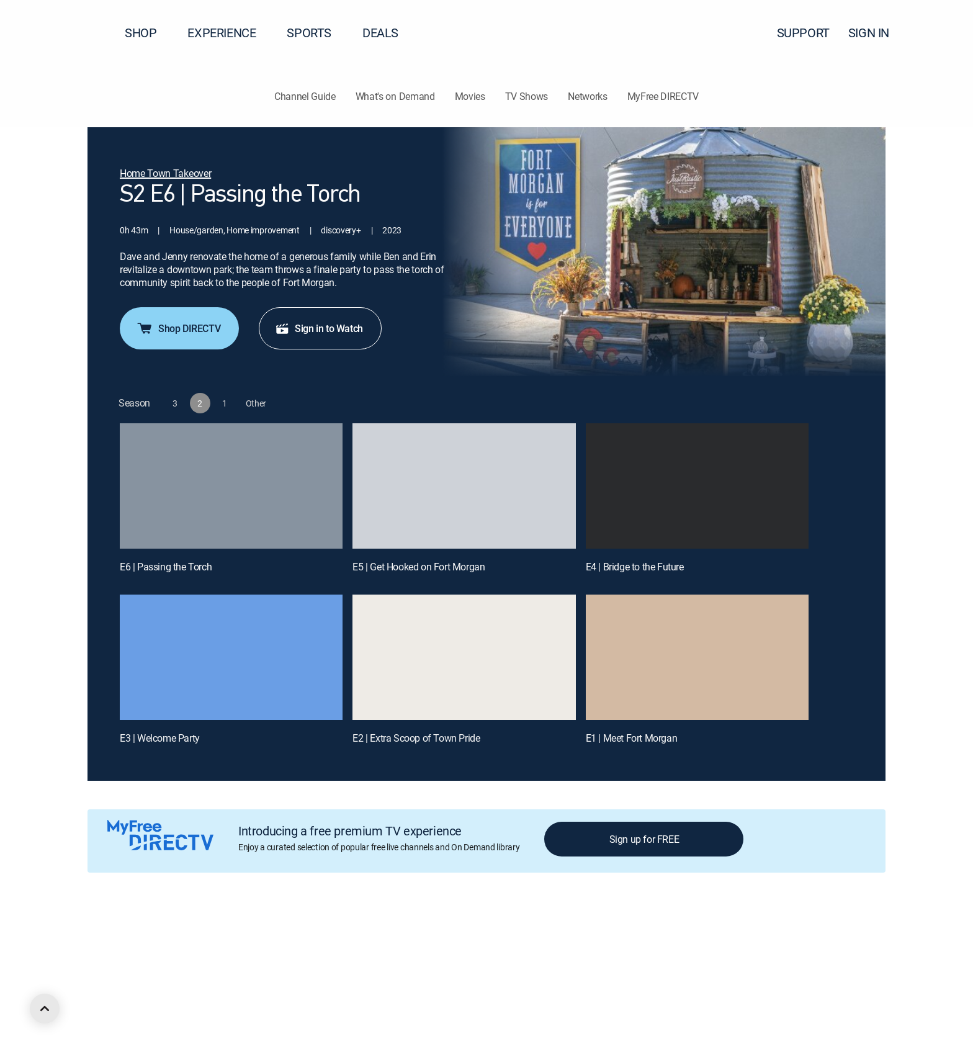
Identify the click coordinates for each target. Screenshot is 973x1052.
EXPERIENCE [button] (229, 32)
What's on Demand (395, 96)
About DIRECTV (116, 933)
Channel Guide (305, 96)
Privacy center (307, 933)
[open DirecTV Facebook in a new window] (114, 1000)
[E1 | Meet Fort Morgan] (697, 657)
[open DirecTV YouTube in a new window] (181, 1000)
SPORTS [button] (316, 32)
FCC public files (593, 933)
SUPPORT (803, 32)
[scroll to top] (45, 1008)
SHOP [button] (148, 32)
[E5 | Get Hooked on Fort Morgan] (463, 486)
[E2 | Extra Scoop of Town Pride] (463, 657)
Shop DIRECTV (178, 328)
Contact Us (712, 933)
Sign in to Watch (319, 328)
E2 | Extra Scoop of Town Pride (416, 738)
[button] (941, 32)
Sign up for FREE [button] (644, 839)
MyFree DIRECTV (663, 96)
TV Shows (526, 96)
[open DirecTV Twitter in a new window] (136, 1000)
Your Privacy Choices (399, 933)
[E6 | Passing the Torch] (231, 486)
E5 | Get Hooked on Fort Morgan (418, 566)
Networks (587, 96)
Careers (171, 933)
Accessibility (657, 933)
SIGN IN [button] (876, 32)
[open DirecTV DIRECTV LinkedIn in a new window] (92, 1000)
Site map (536, 933)
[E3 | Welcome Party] (231, 657)
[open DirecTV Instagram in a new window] (159, 1000)
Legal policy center (233, 933)
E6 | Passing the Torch (166, 566)
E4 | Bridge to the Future (635, 566)
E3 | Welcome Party (160, 738)
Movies (470, 96)
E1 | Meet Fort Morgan (632, 738)
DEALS (380, 32)
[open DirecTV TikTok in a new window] (203, 1000)
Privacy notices (479, 933)
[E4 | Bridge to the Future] (697, 486)
